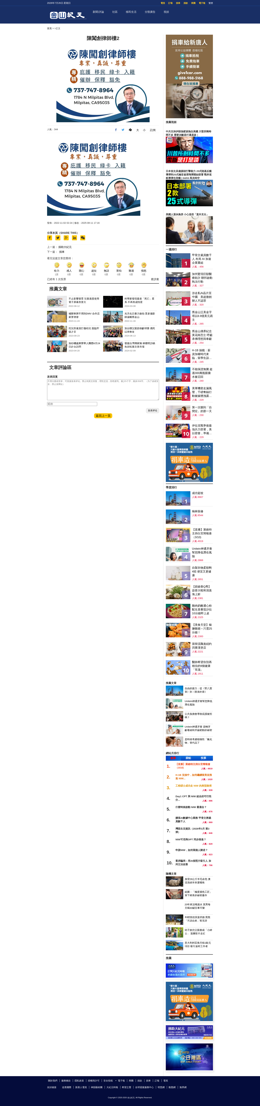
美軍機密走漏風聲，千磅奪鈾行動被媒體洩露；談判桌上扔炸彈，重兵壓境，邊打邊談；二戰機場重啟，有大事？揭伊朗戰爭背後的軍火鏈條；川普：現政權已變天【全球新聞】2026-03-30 (202, 392)
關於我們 (52, 1080)
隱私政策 (79, 1080)
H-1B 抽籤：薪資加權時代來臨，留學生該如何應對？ (202, 354)
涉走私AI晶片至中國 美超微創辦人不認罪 (202, 297)
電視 (163, 3)
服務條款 (66, 1080)
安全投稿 (108, 1080)
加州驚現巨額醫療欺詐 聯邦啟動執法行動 (202, 277)
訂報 (170, 3)
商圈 (193, 3)
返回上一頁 (103, 419)
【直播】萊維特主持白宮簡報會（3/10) (202, 533)
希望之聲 (126, 1087)
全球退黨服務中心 (144, 1087)
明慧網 (161, 1087)
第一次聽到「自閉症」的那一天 (202, 409)
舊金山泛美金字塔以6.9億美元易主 (202, 316)
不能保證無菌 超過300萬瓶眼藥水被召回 (202, 373)
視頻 (166, 11)
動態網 (172, 1087)
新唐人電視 (81, 1087)
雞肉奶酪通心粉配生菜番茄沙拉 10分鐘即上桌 (202, 609)
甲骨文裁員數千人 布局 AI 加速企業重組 (202, 259)
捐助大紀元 (65, 247)
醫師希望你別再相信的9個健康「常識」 (202, 666)
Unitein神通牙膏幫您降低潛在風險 (202, 552)
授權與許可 (93, 1080)
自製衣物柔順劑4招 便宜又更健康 (202, 571)
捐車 (178, 3)
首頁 (49, 28)
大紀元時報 (112, 1087)
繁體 (211, 3)
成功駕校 (197, 493)
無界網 (183, 1087)
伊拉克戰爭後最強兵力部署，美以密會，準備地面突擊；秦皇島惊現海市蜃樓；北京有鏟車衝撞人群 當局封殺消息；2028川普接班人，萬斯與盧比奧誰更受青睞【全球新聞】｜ (202, 429)
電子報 (202, 3)
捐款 (186, 3)
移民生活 (131, 11)
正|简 (153, 130)
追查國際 (66, 1087)
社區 (115, 11)
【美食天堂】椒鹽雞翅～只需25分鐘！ (202, 628)
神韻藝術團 (96, 1087)
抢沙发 (155, 279)
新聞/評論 (98, 11)
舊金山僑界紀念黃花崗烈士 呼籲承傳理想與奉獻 (202, 335)
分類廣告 (150, 11)
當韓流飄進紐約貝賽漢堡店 (202, 645)
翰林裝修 (197, 511)
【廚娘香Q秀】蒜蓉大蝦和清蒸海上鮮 (202, 590)
